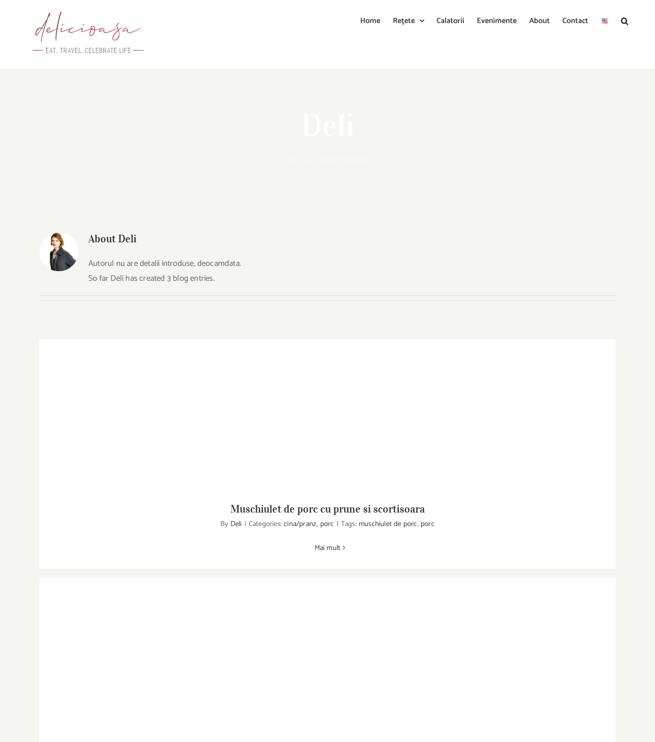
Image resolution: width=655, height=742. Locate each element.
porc (327, 524)
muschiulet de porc (388, 524)
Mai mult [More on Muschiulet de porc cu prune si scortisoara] (328, 548)
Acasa (322, 160)
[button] (624, 20)
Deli (236, 524)
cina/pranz (300, 524)
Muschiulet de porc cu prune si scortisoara (327, 508)
